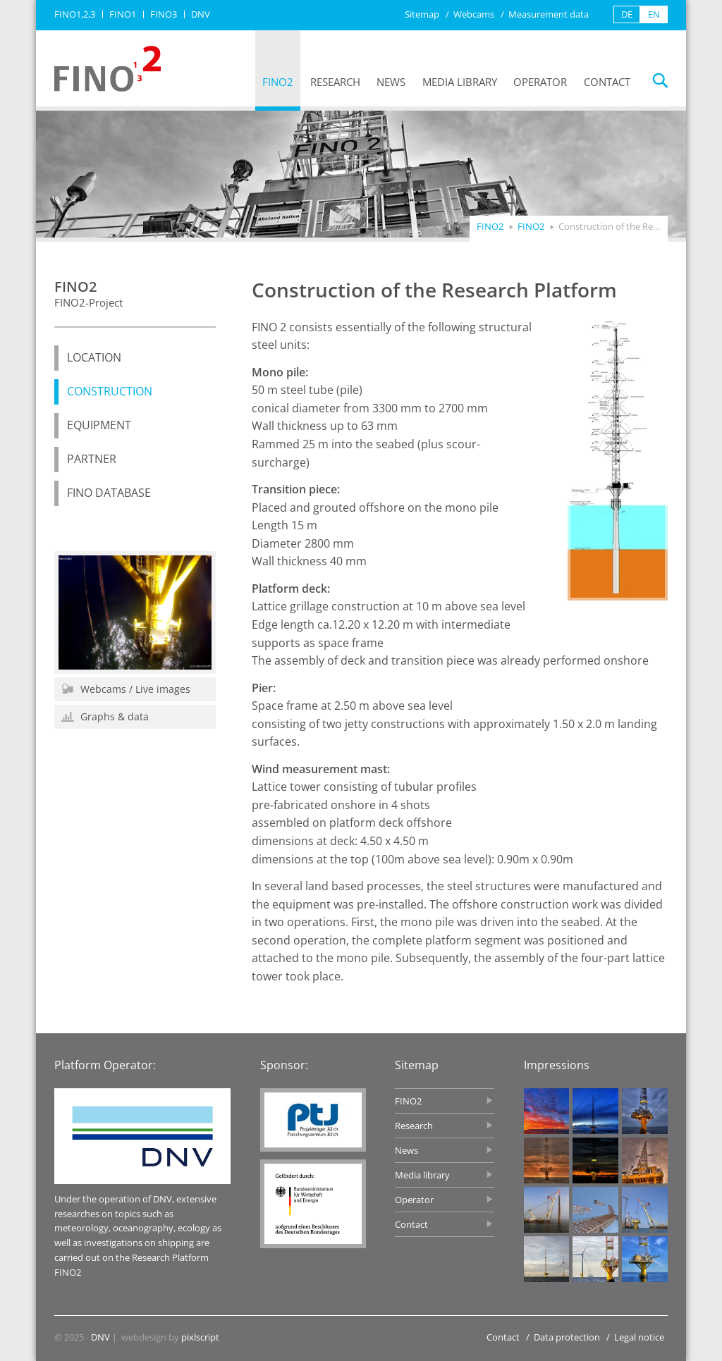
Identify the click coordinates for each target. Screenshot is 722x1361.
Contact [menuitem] (607, 82)
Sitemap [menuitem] (422, 14)
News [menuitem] (391, 82)
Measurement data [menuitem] (548, 14)
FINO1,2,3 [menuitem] (74, 14)
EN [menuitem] (654, 14)
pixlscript (200, 1337)
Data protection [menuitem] (567, 1337)
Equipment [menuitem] (99, 425)
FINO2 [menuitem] (277, 82)
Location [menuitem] (94, 357)
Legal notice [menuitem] (639, 1337)
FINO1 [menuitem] (122, 14)
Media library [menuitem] (459, 82)
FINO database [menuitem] (109, 492)
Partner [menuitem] (91, 459)
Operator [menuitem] (540, 82)
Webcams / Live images (125, 689)
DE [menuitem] (626, 14)
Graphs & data (105, 716)
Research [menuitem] (335, 82)
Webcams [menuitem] (473, 14)
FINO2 (531, 226)
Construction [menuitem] (109, 391)
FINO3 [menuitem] (163, 14)
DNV (100, 1337)
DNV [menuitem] (200, 14)
